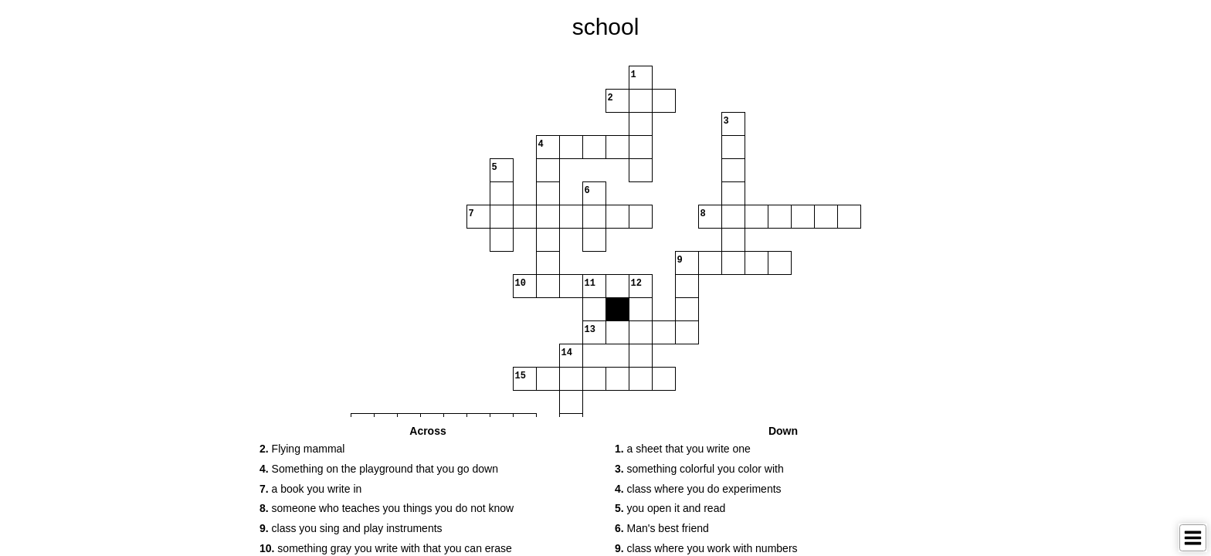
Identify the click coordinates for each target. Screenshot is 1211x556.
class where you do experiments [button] (698, 489)
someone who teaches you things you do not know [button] (387, 508)
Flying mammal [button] (302, 448)
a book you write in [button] (310, 489)
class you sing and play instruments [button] (351, 528)
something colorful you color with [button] (699, 469)
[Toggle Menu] (1192, 537)
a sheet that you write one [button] (683, 448)
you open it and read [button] (670, 508)
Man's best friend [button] (662, 528)
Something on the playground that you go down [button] (379, 469)
